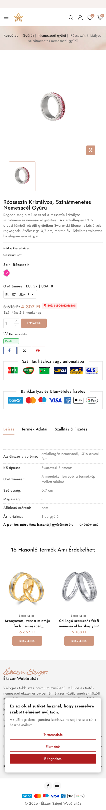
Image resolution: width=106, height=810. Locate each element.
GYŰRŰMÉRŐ (89, 525)
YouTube (57, 786)
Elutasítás (53, 746)
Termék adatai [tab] (35, 429)
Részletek (27, 641)
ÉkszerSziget (21, 248)
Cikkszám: (9, 255)
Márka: (7, 248)
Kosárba (34, 323)
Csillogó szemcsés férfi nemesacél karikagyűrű (79, 623)
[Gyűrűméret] (20, 294)
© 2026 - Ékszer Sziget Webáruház (53, 803)
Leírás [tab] (8, 429)
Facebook (48, 786)
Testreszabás (53, 734)
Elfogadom (53, 758)
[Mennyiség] (8, 323)
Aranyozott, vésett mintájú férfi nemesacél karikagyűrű (27, 626)
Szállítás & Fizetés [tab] (71, 429)
